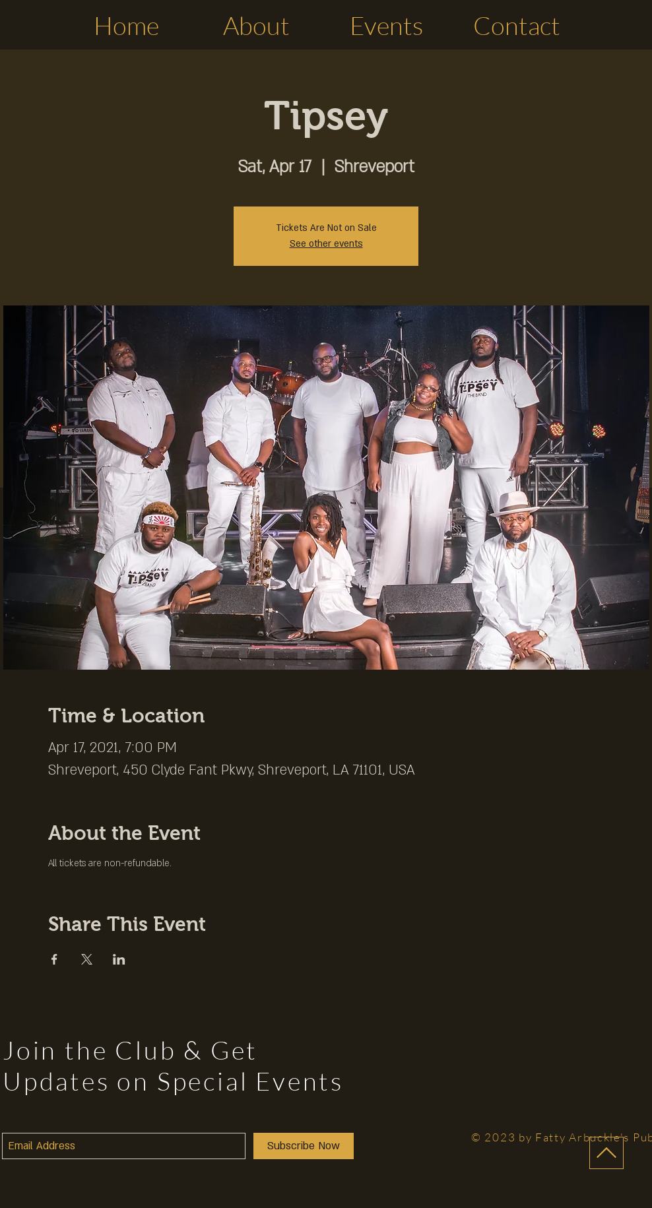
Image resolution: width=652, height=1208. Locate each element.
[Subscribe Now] (303, 1146)
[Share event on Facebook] (54, 959)
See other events (326, 244)
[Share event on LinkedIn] (119, 959)
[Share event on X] (87, 959)
